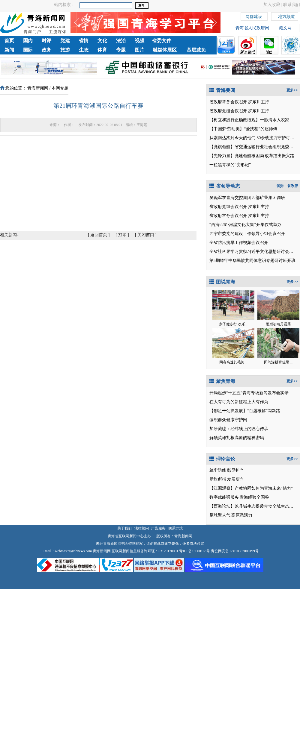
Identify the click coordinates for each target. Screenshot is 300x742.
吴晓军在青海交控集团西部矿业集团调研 (247, 197)
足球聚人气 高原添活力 (231, 515)
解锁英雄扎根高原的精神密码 (236, 438)
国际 (28, 49)
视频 (139, 40)
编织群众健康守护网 (228, 420)
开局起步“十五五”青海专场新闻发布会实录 (249, 393)
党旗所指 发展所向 (226, 479)
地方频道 (286, 15)
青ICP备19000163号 (194, 551)
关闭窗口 (145, 235)
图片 (139, 49)
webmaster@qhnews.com (73, 551)
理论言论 (222, 459)
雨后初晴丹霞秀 (278, 324)
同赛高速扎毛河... (233, 362)
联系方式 (175, 528)
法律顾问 (141, 528)
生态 (83, 49)
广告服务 (158, 528)
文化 (102, 40)
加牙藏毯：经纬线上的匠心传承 (238, 429)
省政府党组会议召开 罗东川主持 (239, 111)
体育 (102, 49)
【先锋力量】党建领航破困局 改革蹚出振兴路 (252, 156)
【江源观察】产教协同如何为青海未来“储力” (251, 488)
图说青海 (222, 281)
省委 (280, 186)
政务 (46, 49)
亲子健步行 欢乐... (233, 324)
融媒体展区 (165, 49)
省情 (83, 40)
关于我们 (124, 528)
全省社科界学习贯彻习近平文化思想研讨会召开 (253, 251)
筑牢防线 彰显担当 (226, 470)
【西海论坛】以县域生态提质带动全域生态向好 (253, 506)
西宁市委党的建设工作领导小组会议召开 (247, 233)
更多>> (292, 90)
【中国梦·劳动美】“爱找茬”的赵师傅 (243, 129)
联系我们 (291, 4)
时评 (46, 40)
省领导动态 (224, 186)
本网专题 (60, 88)
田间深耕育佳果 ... (278, 362)
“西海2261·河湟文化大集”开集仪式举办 (245, 224)
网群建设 (253, 15)
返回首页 (98, 235)
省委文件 (161, 40)
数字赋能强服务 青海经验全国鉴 (239, 497)
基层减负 (196, 49)
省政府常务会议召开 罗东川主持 (239, 102)
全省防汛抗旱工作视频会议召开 (238, 242)
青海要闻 (222, 90)
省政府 (292, 186)
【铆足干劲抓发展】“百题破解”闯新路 (244, 411)
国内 (28, 40)
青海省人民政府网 (252, 28)
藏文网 (285, 28)
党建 (65, 40)
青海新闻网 (37, 88)
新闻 (9, 49)
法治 (121, 40)
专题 (121, 49)
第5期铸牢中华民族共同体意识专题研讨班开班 (252, 260)
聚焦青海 (222, 381)
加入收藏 (271, 4)
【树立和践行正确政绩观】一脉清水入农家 (249, 120)
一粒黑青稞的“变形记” (230, 165)
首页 (9, 40)
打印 (122, 235)
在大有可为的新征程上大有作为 (238, 402)
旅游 (65, 49)
